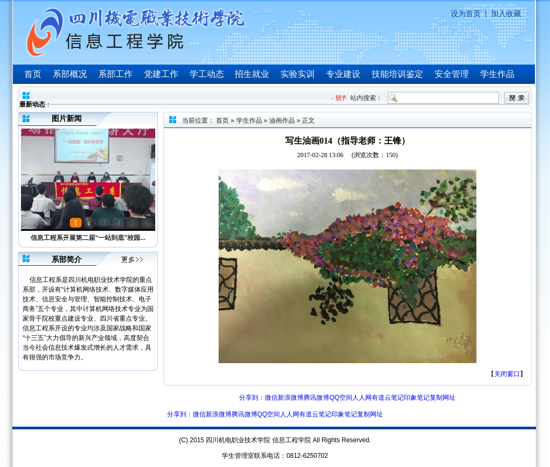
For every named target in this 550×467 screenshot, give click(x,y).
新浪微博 (290, 397)
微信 (271, 397)
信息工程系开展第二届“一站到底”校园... (88, 238)
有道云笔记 (388, 397)
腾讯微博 (316, 397)
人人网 (362, 397)
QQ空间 (340, 397)
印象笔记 (417, 397)
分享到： (252, 397)
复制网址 (442, 397)
